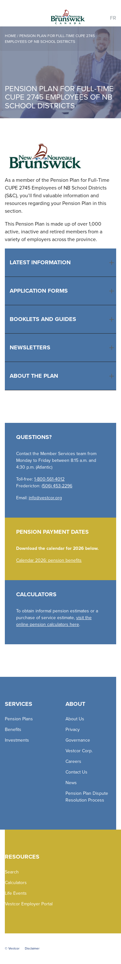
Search (12, 872)
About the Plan (34, 375)
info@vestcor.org (45, 498)
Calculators (16, 882)
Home (10, 36)
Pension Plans (19, 719)
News (71, 782)
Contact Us (76, 772)
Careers (73, 761)
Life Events (16, 893)
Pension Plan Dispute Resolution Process (87, 797)
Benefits (13, 729)
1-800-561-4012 (49, 479)
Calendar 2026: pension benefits (49, 560)
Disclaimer (32, 948)
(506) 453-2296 (57, 486)
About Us (75, 719)
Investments (17, 740)
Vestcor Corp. (79, 751)
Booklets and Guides (43, 319)
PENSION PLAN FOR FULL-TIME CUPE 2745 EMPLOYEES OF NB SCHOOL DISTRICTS (50, 39)
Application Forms (39, 290)
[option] (60, 72)
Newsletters (30, 347)
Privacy (73, 729)
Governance (78, 740)
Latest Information (40, 262)
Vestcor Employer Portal (29, 904)
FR (113, 18)
